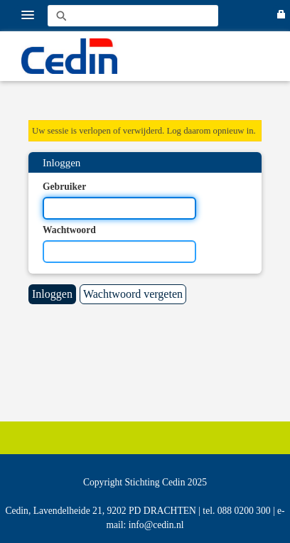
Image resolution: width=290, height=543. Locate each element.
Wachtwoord (69, 230)
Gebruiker (64, 186)
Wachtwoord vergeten (133, 294)
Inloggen (52, 294)
